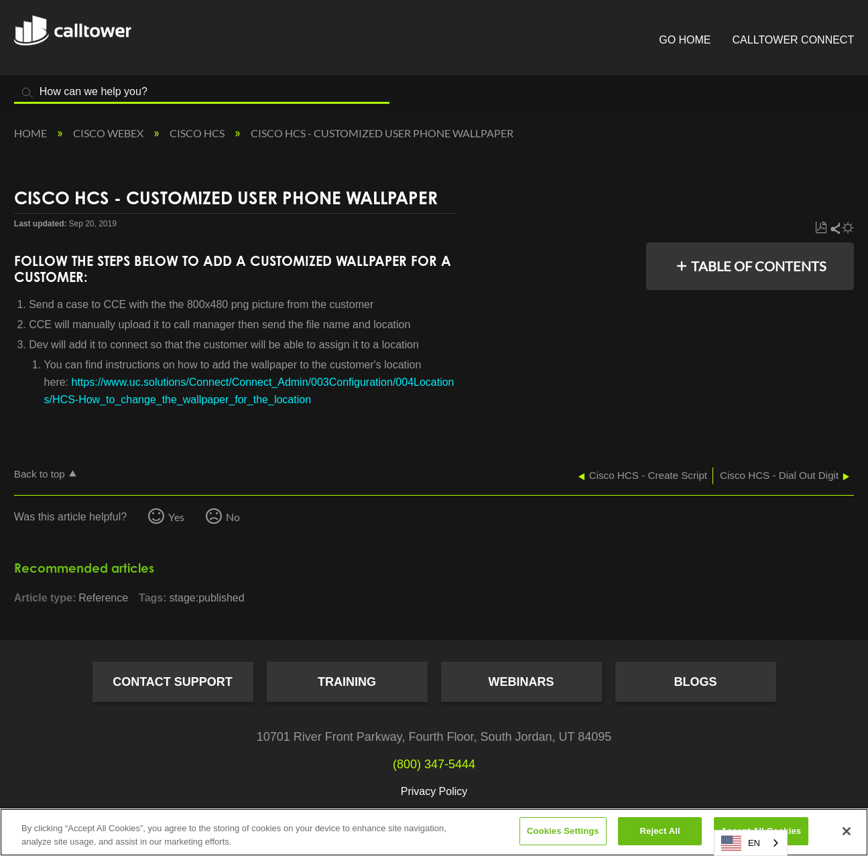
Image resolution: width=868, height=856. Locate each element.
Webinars (521, 682)
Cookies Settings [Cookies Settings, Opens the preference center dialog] (563, 831)
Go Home (684, 40)
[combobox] (751, 843)
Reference (103, 597)
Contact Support (173, 682)
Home (31, 133)
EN (740, 843)
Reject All (660, 831)
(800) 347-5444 (434, 764)
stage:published (207, 597)
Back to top (39, 474)
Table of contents (758, 266)
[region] (434, 832)
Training (347, 682)
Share (834, 228)
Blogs (695, 682)
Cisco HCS (198, 133)
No (233, 516)
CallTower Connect (794, 40)
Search (27, 93)
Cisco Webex (109, 133)
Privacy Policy (434, 791)
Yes (176, 516)
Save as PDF (820, 228)
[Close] (846, 831)
